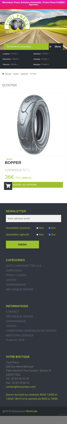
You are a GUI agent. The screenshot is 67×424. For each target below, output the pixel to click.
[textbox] (14, 53)
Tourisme (24, 74)
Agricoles (14, 278)
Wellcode (31, 419)
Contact (12, 319)
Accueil (8, 74)
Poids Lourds (16, 283)
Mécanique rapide (19, 297)
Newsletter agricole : (18, 242)
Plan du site (15, 348)
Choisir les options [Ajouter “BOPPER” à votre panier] (33, 188)
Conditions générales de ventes (31, 338)
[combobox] (14, 53)
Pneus (15, 74)
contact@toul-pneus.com (21, 394)
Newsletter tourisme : (18, 236)
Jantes (11, 288)
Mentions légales (19, 343)
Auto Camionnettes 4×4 (23, 273)
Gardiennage (16, 292)
